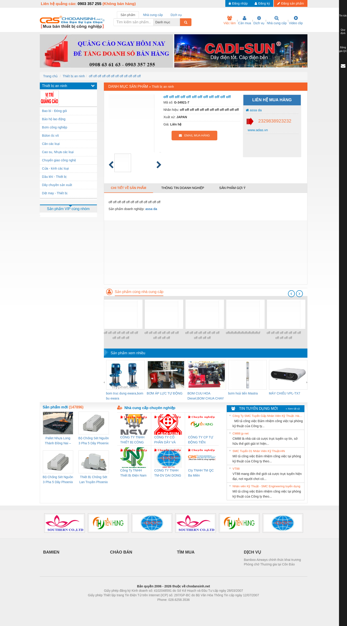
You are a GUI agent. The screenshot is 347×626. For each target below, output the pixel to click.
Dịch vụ (259, 20)
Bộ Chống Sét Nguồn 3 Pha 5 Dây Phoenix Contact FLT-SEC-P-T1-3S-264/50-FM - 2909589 (93, 441)
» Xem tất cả (293, 408)
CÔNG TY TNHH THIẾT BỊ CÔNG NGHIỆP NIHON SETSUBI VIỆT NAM (132, 440)
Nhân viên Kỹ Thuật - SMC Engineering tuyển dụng (266, 486)
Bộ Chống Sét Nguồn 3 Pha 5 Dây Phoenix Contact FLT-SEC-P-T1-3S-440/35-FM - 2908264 (58, 480)
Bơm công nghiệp (54, 127)
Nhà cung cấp (277, 20)
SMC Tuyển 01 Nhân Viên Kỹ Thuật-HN (259, 451)
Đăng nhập (238, 3)
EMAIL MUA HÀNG (194, 135)
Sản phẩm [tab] (128, 15)
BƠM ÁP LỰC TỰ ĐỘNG (165, 393)
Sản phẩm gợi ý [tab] (232, 188)
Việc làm (229, 20)
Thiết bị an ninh (74, 76)
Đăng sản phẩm (290, 3)
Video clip (296, 20)
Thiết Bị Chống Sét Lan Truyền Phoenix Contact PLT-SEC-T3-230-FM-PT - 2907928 (93, 480)
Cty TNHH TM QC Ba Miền (201, 473)
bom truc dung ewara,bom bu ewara (124, 396)
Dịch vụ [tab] (176, 15)
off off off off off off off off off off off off (115, 76)
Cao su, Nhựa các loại (58, 152)
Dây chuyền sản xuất (57, 185)
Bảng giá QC (343, 49)
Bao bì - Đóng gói (54, 111)
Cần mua (244, 20)
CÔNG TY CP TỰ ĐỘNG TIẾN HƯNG (200, 440)
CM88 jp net (241, 433)
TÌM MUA (186, 552)
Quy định (343, 31)
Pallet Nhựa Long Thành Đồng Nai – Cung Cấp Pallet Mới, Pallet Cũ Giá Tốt (58, 441)
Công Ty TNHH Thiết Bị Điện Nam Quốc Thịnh (133, 473)
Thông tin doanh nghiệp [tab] (182, 188)
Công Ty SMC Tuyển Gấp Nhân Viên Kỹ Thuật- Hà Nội (268, 416)
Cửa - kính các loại (55, 168)
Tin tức (343, 15)
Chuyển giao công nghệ (59, 160)
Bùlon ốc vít (50, 135)
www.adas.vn (257, 130)
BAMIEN (51, 552)
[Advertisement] (205, 252)
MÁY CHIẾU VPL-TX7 (284, 393)
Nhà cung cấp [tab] (153, 15)
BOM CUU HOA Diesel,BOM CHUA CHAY (206, 396)
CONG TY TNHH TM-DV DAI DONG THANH (167, 473)
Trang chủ (50, 76)
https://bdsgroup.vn (167, 606)
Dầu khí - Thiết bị (54, 176)
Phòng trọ (144, 606)
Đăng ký (262, 3)
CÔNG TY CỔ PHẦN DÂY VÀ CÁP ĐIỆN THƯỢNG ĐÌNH (165, 440)
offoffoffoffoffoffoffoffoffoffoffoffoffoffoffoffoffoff (243, 333)
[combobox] (178, 22)
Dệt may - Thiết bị (55, 193)
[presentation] (291, 293)
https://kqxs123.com (195, 606)
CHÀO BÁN (121, 552)
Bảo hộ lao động (54, 119)
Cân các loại (51, 144)
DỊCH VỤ (252, 552)
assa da (254, 110)
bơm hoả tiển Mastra (243, 393)
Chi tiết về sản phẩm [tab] (128, 188)
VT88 (236, 468)
